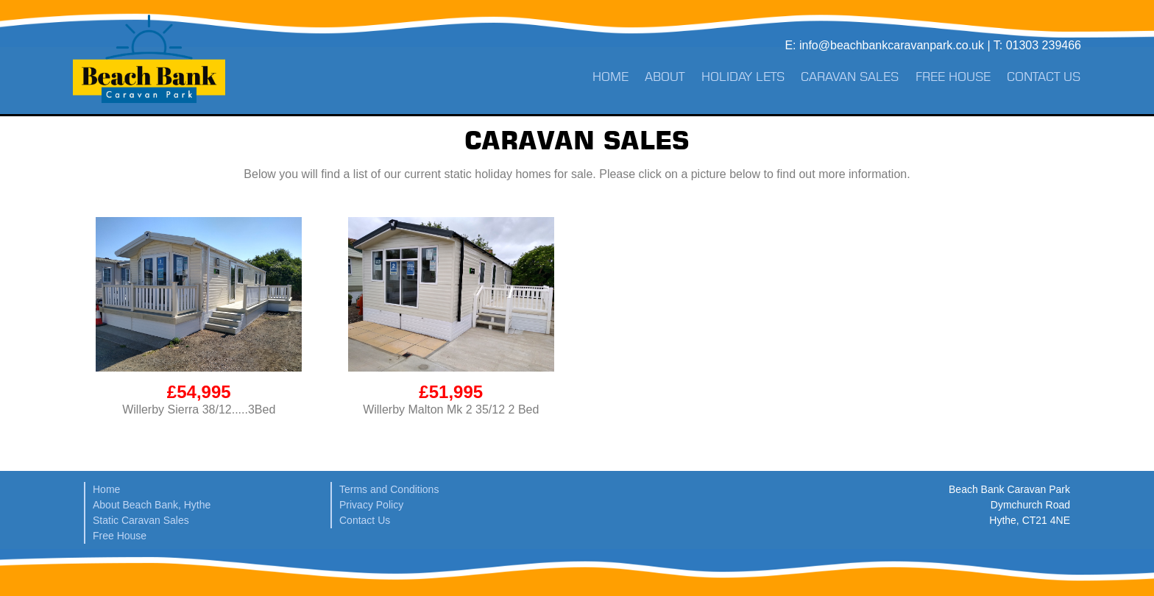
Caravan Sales (850, 76)
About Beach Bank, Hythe (151, 505)
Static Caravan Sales (141, 520)
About (664, 76)
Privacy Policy (371, 505)
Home (610, 76)
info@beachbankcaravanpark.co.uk (891, 45)
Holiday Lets (743, 76)
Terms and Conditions (389, 489)
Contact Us (1043, 76)
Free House (953, 76)
